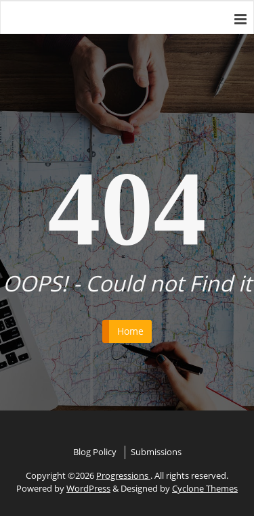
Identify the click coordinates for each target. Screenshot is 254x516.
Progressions (123, 475)
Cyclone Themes (205, 488)
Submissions (156, 452)
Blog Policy (95, 452)
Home (130, 331)
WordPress (88, 488)
